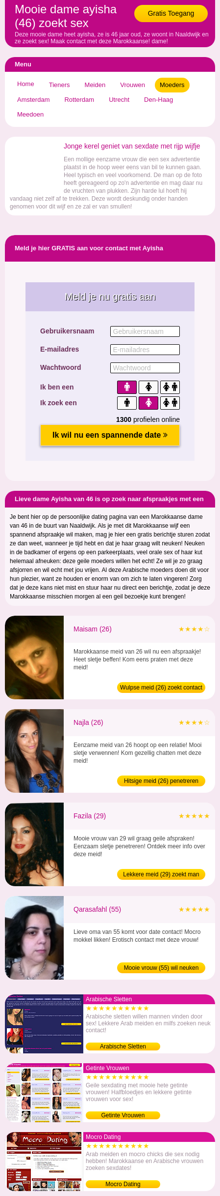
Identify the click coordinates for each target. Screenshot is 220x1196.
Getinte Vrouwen (123, 1115)
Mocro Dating (122, 1184)
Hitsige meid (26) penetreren (161, 780)
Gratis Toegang (171, 13)
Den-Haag (158, 99)
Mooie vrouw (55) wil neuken (161, 967)
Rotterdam (79, 99)
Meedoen (30, 114)
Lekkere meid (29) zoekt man (161, 874)
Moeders (172, 85)
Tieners (59, 85)
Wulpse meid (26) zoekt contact (161, 687)
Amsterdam (33, 99)
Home (25, 84)
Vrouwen (132, 85)
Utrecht (119, 99)
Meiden (95, 85)
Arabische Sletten (123, 1046)
